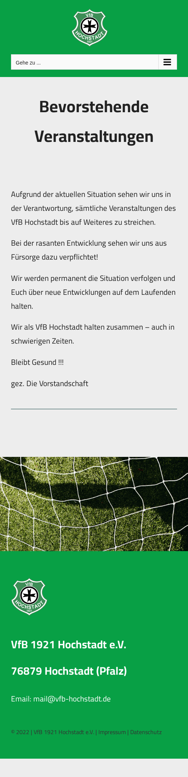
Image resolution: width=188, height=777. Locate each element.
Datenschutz (146, 731)
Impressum (112, 731)
